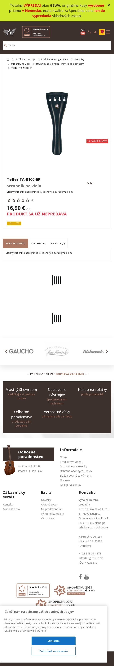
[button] (7, 351)
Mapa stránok (11, 509)
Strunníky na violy (20, 64)
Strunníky (79, 59)
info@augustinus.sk (30, 471)
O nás (63, 457)
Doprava (65, 480)
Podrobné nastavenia (53, 651)
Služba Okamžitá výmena (75, 475)
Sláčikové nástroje (25, 59)
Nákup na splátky (70, 485)
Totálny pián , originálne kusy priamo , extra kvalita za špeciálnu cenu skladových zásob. (57, 10)
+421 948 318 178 (29, 466)
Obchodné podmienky (73, 466)
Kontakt (8, 504)
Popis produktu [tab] (15, 243)
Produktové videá (70, 462)
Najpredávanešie (51, 509)
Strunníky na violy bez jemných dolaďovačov (60, 64)
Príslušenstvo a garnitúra (54, 59)
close (109, 5)
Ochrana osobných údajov (76, 471)
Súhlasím (53, 640)
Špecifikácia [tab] (38, 243)
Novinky (46, 500)
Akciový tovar (49, 504)
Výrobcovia (48, 518)
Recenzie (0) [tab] (58, 243)
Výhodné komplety (52, 513)
